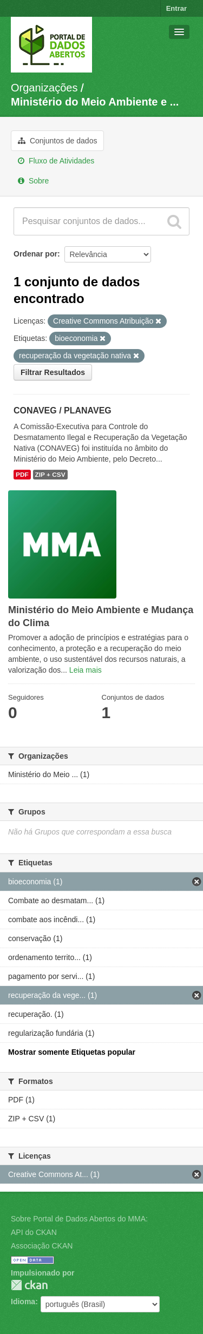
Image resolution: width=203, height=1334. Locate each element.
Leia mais (85, 670)
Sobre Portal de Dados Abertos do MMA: (79, 1218)
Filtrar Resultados (53, 372)
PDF (22, 474)
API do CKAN (34, 1232)
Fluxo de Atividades (56, 160)
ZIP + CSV (50, 474)
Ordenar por (35, 253)
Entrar (176, 8)
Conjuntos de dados (57, 140)
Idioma (23, 1301)
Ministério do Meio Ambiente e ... (95, 102)
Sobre (33, 180)
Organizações (44, 88)
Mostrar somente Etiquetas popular (71, 1052)
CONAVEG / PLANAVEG (63, 410)
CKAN (29, 1285)
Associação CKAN (42, 1245)
